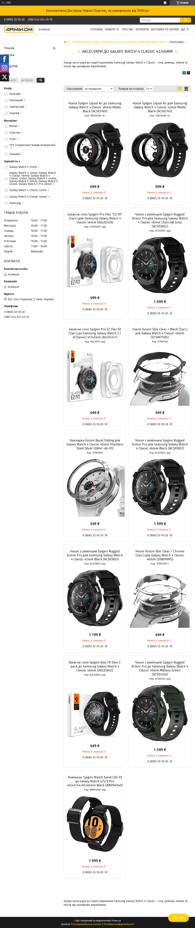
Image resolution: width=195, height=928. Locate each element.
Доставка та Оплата (165, 29)
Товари (110, 29)
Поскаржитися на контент (86, 924)
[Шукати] (185, 20)
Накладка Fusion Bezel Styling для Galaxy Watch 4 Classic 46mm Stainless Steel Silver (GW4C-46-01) (94, 444)
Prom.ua (116, 920)
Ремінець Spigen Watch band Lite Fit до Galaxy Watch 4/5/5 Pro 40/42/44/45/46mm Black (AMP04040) (95, 781)
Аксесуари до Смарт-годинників (95, 42)
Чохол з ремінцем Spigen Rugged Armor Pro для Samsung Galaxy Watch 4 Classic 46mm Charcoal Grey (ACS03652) (160, 220)
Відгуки (9, 55)
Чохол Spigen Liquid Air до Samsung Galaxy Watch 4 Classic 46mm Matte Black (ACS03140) (94, 107)
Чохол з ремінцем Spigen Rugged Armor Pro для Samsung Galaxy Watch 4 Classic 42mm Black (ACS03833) (95, 555)
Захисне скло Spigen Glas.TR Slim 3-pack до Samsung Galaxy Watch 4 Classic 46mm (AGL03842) (95, 666)
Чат (178, 917)
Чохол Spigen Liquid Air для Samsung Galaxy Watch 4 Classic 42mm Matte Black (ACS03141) (159, 107)
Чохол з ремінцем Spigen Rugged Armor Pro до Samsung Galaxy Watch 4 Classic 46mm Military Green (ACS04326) (160, 668)
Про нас (128, 29)
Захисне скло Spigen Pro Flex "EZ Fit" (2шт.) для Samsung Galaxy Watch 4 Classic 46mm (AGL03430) (94, 218)
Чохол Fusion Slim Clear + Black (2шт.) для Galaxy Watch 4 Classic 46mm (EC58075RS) (159, 333)
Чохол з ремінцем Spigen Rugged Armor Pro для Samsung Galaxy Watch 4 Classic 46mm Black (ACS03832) (160, 444)
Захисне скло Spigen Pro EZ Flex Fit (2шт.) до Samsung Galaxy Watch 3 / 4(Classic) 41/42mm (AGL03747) (95, 333)
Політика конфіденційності (119, 924)
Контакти (142, 29)
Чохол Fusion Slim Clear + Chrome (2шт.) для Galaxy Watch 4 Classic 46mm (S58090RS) (159, 555)
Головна (96, 29)
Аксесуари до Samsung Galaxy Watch (143, 42)
